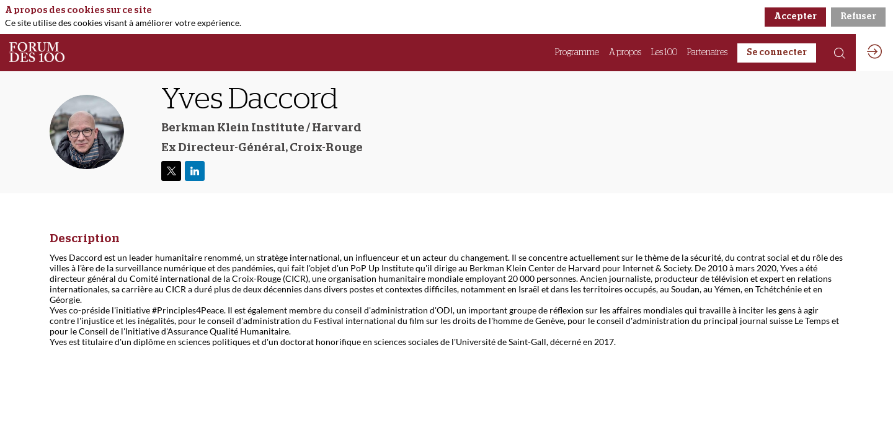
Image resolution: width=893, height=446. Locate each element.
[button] (776, 53)
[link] (577, 52)
